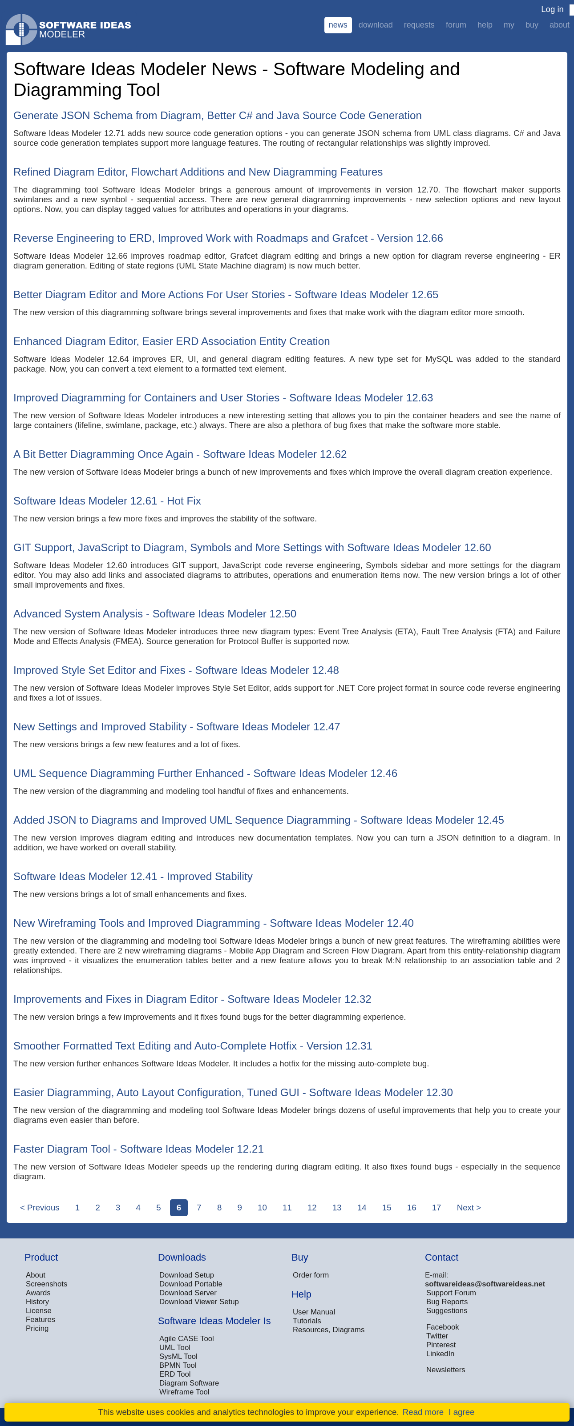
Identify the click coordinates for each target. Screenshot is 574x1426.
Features (40, 1319)
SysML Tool (178, 1356)
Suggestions (446, 1310)
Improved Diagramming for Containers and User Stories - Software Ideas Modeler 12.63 (223, 398)
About (560, 24)
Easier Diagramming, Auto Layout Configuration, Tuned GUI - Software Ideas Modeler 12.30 (233, 1092)
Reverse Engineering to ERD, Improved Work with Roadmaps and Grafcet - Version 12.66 (228, 238)
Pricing (37, 1328)
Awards (38, 1293)
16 (411, 1207)
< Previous (40, 1207)
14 (362, 1207)
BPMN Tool (178, 1365)
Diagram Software (189, 1383)
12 (312, 1207)
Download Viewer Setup (199, 1302)
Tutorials (307, 1321)
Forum (456, 24)
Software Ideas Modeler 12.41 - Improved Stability (133, 876)
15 (387, 1207)
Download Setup (186, 1275)
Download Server (188, 1293)
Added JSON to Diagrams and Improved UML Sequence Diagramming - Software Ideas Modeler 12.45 (258, 820)
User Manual (314, 1312)
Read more (423, 1412)
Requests (419, 24)
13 (337, 1207)
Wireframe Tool (184, 1392)
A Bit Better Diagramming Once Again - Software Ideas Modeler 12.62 (180, 454)
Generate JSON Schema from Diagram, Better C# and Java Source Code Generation (217, 115)
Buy (531, 24)
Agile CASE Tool (186, 1338)
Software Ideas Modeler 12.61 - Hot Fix (107, 501)
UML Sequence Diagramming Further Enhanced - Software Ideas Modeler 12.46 (205, 773)
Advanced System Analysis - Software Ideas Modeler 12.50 (154, 614)
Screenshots (46, 1284)
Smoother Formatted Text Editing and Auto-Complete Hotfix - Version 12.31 (192, 1046)
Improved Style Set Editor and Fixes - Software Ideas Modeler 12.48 (176, 670)
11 (287, 1207)
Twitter (437, 1336)
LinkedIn (440, 1354)
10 (262, 1207)
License (39, 1310)
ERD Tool (175, 1374)
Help (485, 24)
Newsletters (445, 1370)
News (338, 24)
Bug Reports (447, 1302)
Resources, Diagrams (328, 1330)
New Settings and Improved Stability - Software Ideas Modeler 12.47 (176, 727)
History (37, 1302)
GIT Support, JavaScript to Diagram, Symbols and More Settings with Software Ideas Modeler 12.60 (252, 547)
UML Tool (174, 1347)
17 (436, 1207)
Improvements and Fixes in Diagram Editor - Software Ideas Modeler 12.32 (192, 999)
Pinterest (441, 1345)
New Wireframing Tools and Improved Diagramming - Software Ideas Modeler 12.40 (213, 923)
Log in (552, 9)
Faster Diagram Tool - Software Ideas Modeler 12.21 (138, 1149)
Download (376, 24)
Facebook (442, 1327)
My (509, 24)
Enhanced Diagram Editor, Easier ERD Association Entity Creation (171, 341)
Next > (469, 1207)
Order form (311, 1275)
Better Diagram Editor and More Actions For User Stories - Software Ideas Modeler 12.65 (226, 294)
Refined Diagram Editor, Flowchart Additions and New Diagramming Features (198, 172)
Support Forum (451, 1293)
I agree (461, 1412)
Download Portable (190, 1284)
